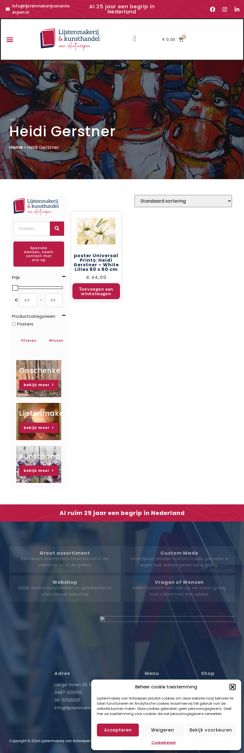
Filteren (28, 340)
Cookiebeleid (163, 742)
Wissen (56, 340)
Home (16, 147)
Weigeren (162, 730)
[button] (232, 687)
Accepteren (118, 730)
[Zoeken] (57, 228)
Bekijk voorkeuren (211, 730)
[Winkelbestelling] (183, 205)
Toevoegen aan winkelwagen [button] (96, 295)
